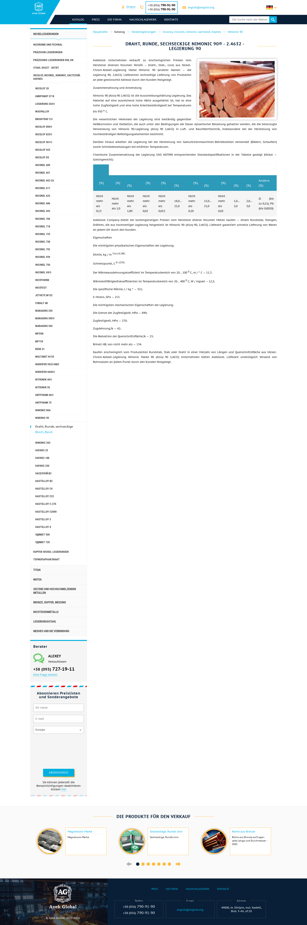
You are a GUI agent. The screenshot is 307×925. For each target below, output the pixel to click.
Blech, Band (43, 432)
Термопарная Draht (46, 559)
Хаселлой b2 (43, 473)
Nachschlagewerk (142, 19)
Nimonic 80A (43, 410)
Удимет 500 (42, 534)
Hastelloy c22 (44, 496)
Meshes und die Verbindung (51, 631)
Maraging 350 (43, 325)
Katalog (78, 19)
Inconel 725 (42, 234)
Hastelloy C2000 (46, 511)
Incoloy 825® (43, 134)
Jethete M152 (43, 295)
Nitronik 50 (42, 387)
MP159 (39, 341)
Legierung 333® (45, 103)
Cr (175, 180)
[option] (71, 841)
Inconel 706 (42, 218)
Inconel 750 (42, 264)
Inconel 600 (42, 165)
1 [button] (137, 864)
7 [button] (169, 864)
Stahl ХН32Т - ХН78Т (46, 67)
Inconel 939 (42, 256)
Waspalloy (42, 111)
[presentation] (49, 751)
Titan (37, 570)
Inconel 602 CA (44, 180)
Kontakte (171, 19)
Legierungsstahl (44, 621)
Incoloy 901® (43, 142)
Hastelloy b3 (43, 481)
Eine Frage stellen (45, 674)
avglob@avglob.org (201, 7)
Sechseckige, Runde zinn (166, 831)
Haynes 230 (42, 465)
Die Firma (114, 19)
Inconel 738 (42, 241)
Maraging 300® (45, 318)
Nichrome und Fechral (47, 44)
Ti (247, 180)
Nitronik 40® (43, 379)
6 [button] (164, 864)
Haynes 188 (42, 457)
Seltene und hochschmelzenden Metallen (54, 590)
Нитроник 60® (44, 395)
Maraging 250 (43, 310)
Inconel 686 (42, 203)
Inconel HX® (43, 272)
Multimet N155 (44, 356)
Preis (96, 19)
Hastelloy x (43, 526)
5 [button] (159, 864)
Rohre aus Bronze (243, 831)
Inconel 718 (42, 226)
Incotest (41, 287)
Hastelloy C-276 (45, 503)
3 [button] (148, 864)
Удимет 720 (42, 542)
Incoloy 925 (42, 149)
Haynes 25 (41, 450)
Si (113, 183)
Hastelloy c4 (43, 488)
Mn (129, 180)
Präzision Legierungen (47, 52)
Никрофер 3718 (44, 96)
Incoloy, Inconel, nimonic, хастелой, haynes (56, 77)
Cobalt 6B (41, 303)
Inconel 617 (42, 188)
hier (63, 789)
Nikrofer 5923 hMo (47, 364)
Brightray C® (44, 119)
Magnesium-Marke (80, 831)
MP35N (39, 333)
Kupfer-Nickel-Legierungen (51, 551)
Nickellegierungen (46, 34)
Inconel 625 (42, 195)
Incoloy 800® (43, 126)
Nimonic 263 (42, 442)
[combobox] (130, 7)
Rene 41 (40, 349)
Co (206, 180)
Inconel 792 (42, 249)
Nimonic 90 (42, 417)
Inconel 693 (42, 211)
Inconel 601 (42, 172)
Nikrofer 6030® (45, 371)
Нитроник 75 (43, 402)
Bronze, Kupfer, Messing (49, 602)
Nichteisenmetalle (46, 612)
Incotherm (42, 280)
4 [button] (153, 864)
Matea (37, 579)
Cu (190, 183)
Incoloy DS (42, 157)
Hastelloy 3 (43, 519)
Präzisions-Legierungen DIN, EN (53, 60)
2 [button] (143, 864)
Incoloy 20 (42, 88)
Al (235, 180)
